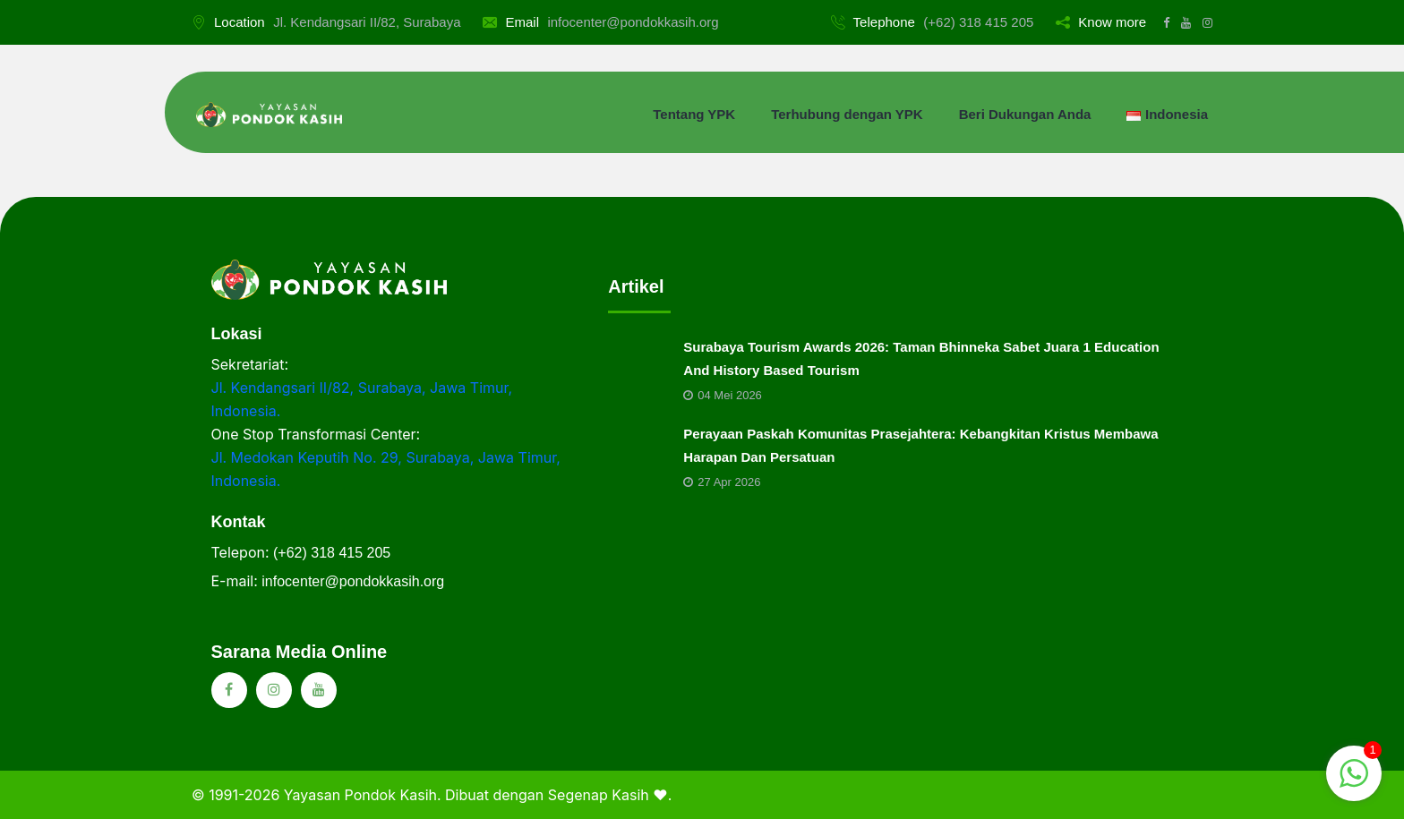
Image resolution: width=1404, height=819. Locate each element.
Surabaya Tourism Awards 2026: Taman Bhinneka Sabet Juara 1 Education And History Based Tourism (921, 358)
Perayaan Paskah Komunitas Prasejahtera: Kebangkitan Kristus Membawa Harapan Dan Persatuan (920, 445)
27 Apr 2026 (721, 482)
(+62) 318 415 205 (978, 22)
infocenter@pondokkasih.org (632, 22)
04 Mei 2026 (722, 395)
